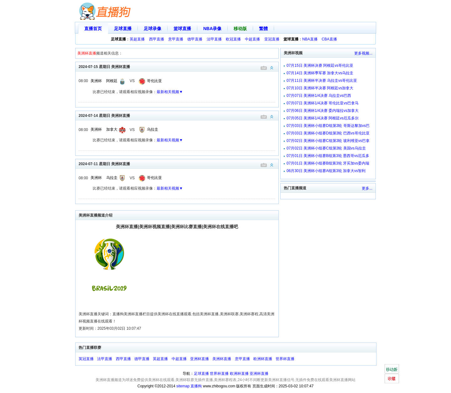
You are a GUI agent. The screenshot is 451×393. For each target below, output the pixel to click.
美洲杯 (96, 81)
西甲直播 (156, 39)
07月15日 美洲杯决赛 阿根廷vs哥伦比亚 (320, 65)
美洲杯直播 (221, 359)
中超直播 (252, 39)
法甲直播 (214, 39)
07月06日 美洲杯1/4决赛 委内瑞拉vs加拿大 (323, 110)
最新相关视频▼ (170, 92)
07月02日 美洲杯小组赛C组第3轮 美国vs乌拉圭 (326, 148)
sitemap (182, 386)
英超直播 (137, 39)
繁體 (263, 28)
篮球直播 (182, 28)
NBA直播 (310, 39)
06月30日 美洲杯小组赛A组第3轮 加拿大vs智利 (326, 171)
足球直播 (123, 28)
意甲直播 (175, 39)
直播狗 (196, 386)
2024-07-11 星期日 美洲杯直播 (178, 163)
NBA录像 (212, 28)
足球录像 (152, 28)
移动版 (240, 28)
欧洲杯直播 (262, 359)
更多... (367, 188)
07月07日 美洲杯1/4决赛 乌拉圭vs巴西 (319, 95)
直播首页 (93, 28)
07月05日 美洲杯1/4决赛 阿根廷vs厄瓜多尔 (323, 118)
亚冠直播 (271, 39)
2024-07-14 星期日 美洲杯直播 (178, 115)
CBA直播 (329, 39)
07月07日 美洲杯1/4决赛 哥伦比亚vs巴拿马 (323, 103)
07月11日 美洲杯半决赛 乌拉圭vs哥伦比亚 (322, 80)
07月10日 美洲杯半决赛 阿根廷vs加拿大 (320, 88)
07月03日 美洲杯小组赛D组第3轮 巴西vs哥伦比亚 (328, 133)
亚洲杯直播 (199, 359)
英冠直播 (86, 359)
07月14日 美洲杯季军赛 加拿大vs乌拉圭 (320, 73)
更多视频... (363, 53)
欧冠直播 (233, 39)
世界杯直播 (285, 359)
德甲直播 (194, 39)
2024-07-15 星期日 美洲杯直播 (178, 66)
